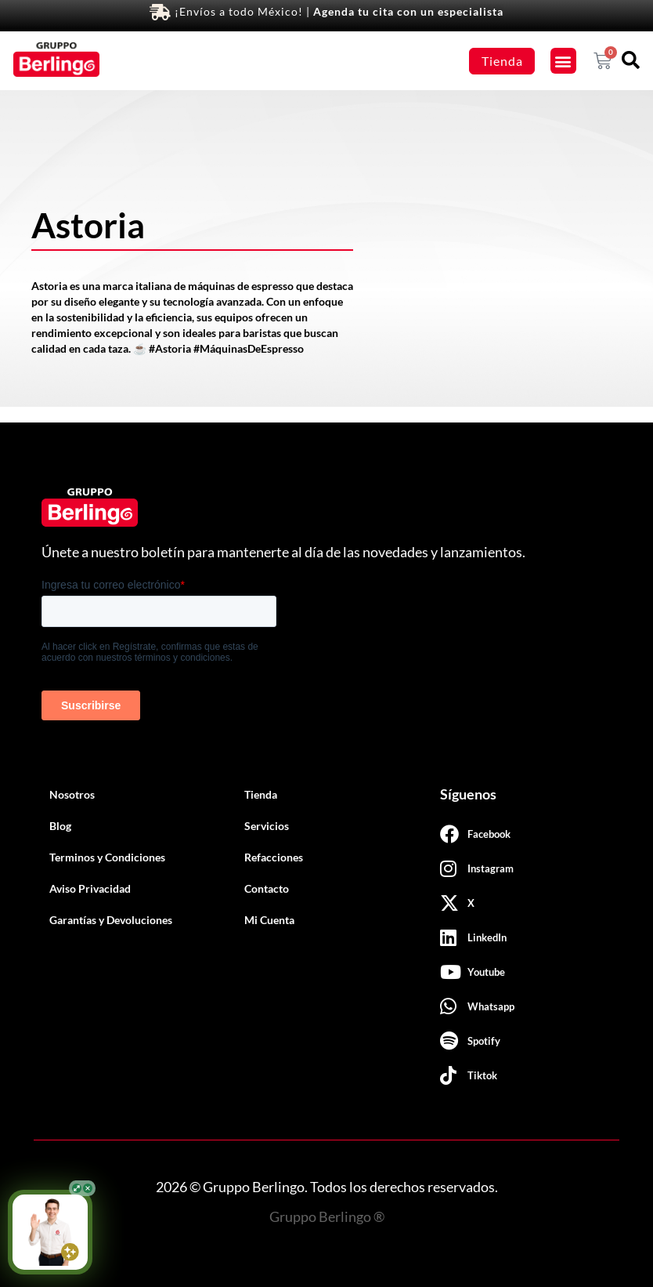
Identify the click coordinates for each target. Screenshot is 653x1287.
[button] (563, 61)
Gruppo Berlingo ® (326, 1216)
